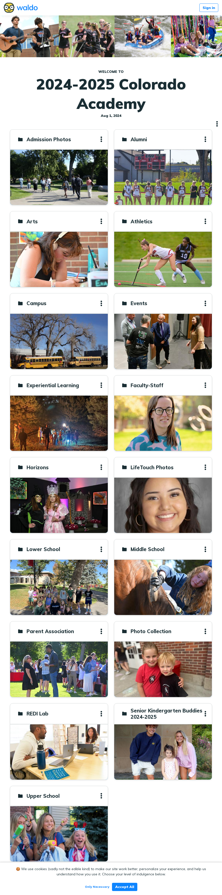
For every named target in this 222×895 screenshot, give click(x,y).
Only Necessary (97, 887)
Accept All (124, 887)
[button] (217, 124)
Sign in (209, 7)
